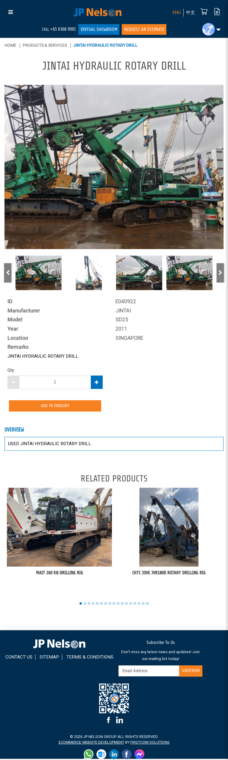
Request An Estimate (144, 29)
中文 (190, 12)
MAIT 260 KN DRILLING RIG (59, 574)
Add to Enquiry (55, 406)
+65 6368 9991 (63, 29)
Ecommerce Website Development (91, 743)
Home (10, 45)
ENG (175, 12)
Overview (14, 431)
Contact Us (32, 658)
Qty (10, 370)
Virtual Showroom (99, 29)
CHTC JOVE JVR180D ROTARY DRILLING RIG (169, 574)
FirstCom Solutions (150, 743)
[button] (211, 29)
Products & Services (45, 45)
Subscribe (190, 672)
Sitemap (63, 658)
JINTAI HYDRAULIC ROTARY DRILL (105, 45)
